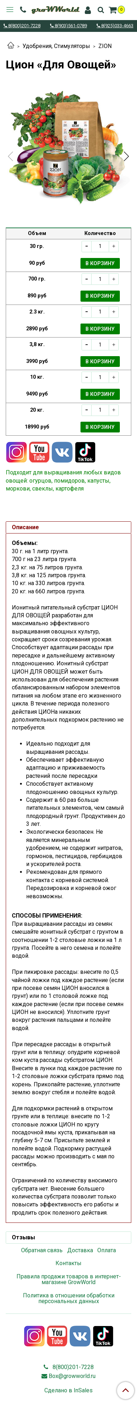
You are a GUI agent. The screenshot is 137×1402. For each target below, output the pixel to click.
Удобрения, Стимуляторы (56, 46)
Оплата (106, 1250)
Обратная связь (42, 1250)
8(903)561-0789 (70, 26)
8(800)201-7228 (23, 26)
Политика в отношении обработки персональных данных (68, 1298)
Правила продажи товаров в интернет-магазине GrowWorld (68, 1279)
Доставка (80, 1250)
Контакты (68, 1263)
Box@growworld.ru (72, 1376)
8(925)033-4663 (116, 26)
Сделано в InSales (68, 1390)
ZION (105, 46)
